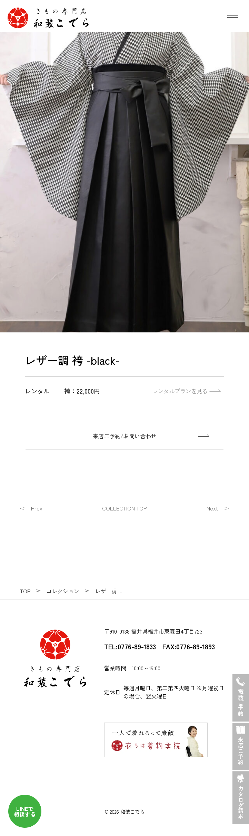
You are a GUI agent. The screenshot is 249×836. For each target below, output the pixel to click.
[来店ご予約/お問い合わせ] (124, 436)
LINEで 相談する (25, 811)
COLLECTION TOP (124, 508)
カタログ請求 (240, 795)
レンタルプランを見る (180, 391)
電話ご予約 (240, 695)
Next (212, 508)
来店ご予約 (240, 744)
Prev (36, 508)
